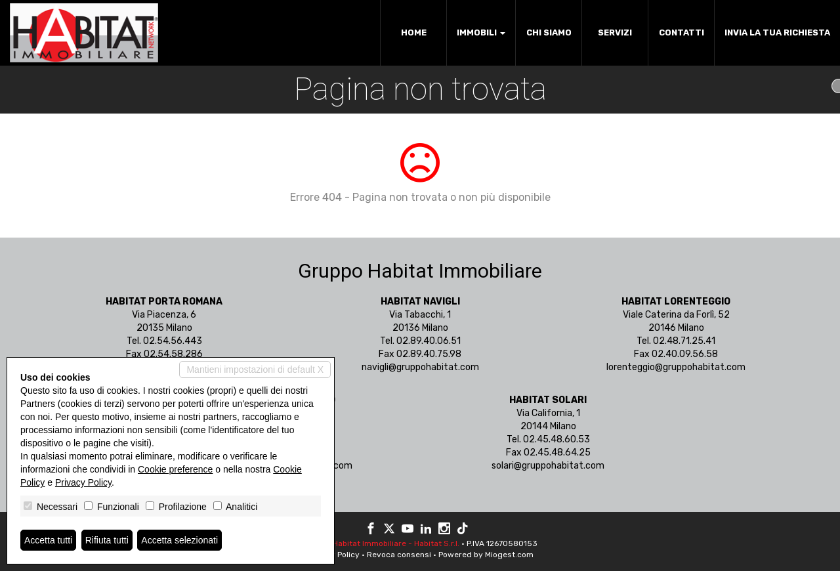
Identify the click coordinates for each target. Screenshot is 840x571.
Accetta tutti (48, 540)
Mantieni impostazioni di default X (255, 369)
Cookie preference (175, 469)
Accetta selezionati (179, 540)
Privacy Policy (83, 482)
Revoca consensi (399, 554)
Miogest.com (509, 554)
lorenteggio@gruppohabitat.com (676, 367)
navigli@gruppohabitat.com (420, 367)
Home (414, 32)
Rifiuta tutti (107, 540)
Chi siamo (549, 32)
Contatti (681, 32)
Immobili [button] (481, 32)
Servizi (615, 32)
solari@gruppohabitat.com (548, 465)
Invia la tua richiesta (777, 32)
